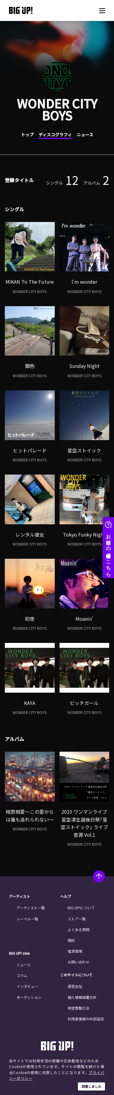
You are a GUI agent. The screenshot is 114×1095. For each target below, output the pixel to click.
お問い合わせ (78, 961)
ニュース (85, 135)
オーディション (29, 997)
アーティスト (19, 896)
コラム (22, 975)
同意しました (91, 1086)
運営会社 (75, 986)
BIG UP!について (81, 907)
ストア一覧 (77, 918)
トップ (27, 135)
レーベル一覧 (27, 918)
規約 (71, 940)
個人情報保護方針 (82, 997)
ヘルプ (65, 896)
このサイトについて (76, 975)
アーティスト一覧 (31, 907)
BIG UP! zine (19, 953)
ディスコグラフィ (55, 135)
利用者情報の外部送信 (86, 1018)
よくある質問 (78, 929)
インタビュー (27, 986)
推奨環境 (75, 951)
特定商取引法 (78, 1008)
